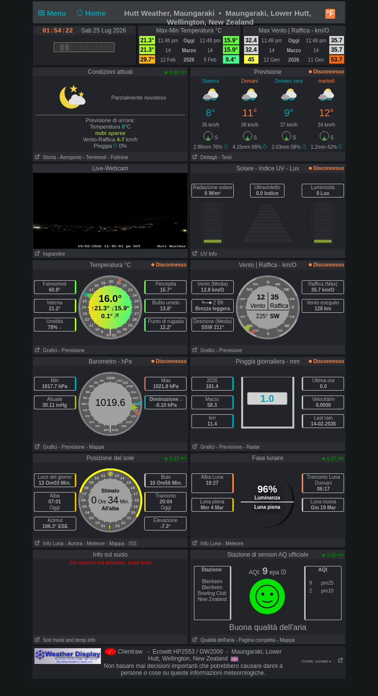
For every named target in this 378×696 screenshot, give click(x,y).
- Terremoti (95, 157)
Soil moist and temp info (64, 640)
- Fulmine (118, 157)
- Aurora (74, 543)
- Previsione (72, 350)
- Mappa (95, 447)
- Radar (252, 447)
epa (277, 572)
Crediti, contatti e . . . (323, 661)
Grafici (45, 350)
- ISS (131, 543)
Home (90, 13)
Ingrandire (49, 254)
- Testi (225, 157)
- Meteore (94, 543)
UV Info (203, 254)
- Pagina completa (256, 640)
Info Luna (48, 543)
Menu (54, 13)
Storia (44, 157)
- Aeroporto (69, 157)
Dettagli (203, 157)
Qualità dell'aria (212, 640)
